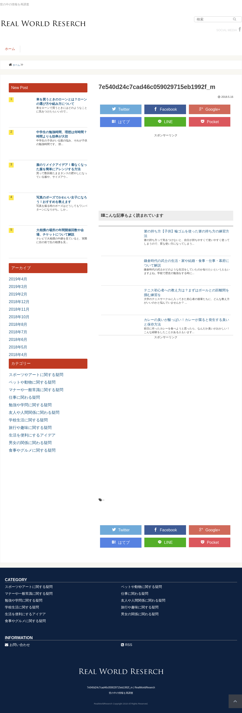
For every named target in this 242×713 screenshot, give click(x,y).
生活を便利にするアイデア (32, 435)
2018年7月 (18, 332)
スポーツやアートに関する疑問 (36, 375)
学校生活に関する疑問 (28, 420)
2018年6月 (18, 339)
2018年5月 (18, 347)
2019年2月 (18, 294)
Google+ (209, 109)
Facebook (165, 109)
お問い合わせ (17, 645)
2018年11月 (19, 309)
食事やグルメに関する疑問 (32, 450)
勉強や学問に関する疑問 (30, 405)
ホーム (10, 49)
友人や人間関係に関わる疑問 (34, 412)
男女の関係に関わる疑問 (30, 443)
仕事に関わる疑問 (24, 397)
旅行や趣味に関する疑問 (30, 428)
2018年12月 (19, 302)
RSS (126, 645)
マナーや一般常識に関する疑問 (36, 390)
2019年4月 (18, 279)
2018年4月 (18, 355)
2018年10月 (19, 317)
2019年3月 (18, 287)
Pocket (210, 121)
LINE (165, 121)
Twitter (121, 109)
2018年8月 (18, 324)
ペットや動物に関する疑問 (32, 382)
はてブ (121, 121)
